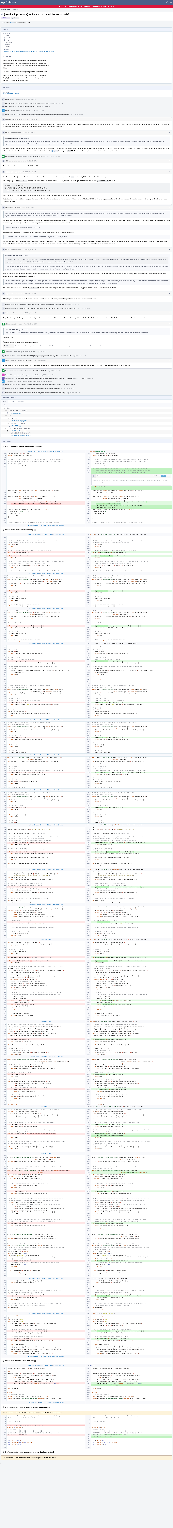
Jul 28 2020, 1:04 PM (30, 99)
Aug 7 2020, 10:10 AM (54, 371)
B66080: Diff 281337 (39, 156)
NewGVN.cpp (16, 426)
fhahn (12, 23)
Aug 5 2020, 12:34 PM (79, 356)
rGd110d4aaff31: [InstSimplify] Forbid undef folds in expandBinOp (42, 393)
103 (6, 345)
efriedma (9, 38)
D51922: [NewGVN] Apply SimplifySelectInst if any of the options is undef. (46, 356)
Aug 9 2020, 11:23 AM (47, 375)
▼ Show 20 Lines (58, 451)
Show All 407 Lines (46, 534)
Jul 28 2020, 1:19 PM (31, 119)
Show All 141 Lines (45, 755)
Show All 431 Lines (45, 904)
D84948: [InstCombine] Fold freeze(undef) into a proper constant (42, 304)
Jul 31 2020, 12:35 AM (72, 304)
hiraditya (26, 106)
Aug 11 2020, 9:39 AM (73, 393)
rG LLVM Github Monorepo (11, 94)
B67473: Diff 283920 (39, 371)
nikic (7, 40)
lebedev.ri (9, 42)
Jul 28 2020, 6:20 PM (29, 172)
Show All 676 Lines (45, 720)
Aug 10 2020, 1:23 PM (67, 388)
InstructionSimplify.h (17, 413)
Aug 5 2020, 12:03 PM (29, 313)
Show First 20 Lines (34, 451)
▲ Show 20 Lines (33, 525)
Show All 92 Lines (46, 451)
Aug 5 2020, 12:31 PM (30, 324)
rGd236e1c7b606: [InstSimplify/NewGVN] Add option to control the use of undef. (28, 51)
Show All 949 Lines (45, 825)
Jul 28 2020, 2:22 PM (53, 156)
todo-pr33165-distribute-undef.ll (21, 435)
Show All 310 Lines (45, 869)
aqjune (8, 44)
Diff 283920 (28, 360)
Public (16, 18)
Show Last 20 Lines (58, 525)
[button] (171, 2)
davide (8, 35)
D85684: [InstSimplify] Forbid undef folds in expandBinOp (40, 388)
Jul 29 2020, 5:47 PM (29, 294)
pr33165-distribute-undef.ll (19, 431)
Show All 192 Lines (45, 525)
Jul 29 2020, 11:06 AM (29, 250)
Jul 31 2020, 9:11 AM (84, 308)
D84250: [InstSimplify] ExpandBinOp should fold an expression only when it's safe (48, 308)
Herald (7, 103)
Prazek (31, 106)
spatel (8, 46)
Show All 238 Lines (45, 608)
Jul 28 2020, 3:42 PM (31, 161)
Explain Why (90, 378)
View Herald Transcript (42, 103)
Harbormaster (10, 156)
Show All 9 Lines (46, 939)
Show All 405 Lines (45, 643)
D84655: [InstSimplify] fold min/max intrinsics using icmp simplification (45, 114)
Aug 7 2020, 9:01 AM (40, 360)
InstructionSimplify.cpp (19, 421)
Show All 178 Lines (45, 573)
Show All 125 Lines (45, 790)
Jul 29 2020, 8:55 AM (28, 207)
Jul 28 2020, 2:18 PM (29, 133)
